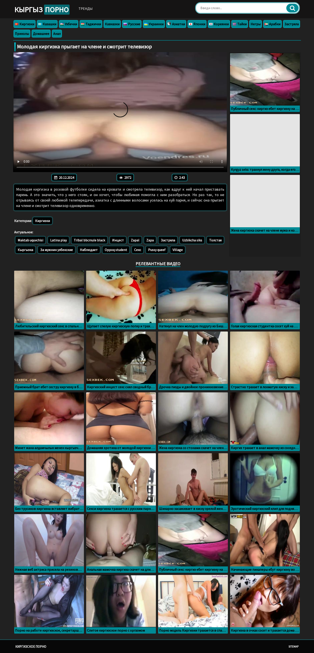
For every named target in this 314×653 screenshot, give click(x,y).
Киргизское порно (30, 646)
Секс (137, 250)
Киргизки (24, 24)
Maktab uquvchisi (30, 240)
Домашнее (41, 33)
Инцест (118, 240)
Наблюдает (89, 250)
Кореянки (219, 24)
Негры (256, 24)
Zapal (135, 240)
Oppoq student (116, 250)
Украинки (154, 24)
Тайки (240, 24)
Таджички (91, 24)
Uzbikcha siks (192, 240)
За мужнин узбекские (56, 250)
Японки (197, 24)
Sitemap (293, 646)
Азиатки (176, 24)
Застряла (291, 24)
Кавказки (112, 24)
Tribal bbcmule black (89, 240)
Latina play (58, 240)
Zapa (150, 240)
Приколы (22, 33)
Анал (57, 33)
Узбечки (68, 24)
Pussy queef (157, 250)
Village (177, 250)
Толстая (215, 240)
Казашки (47, 24)
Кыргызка (25, 250)
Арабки (272, 24)
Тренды (85, 8)
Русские (131, 24)
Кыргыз (42, 10)
